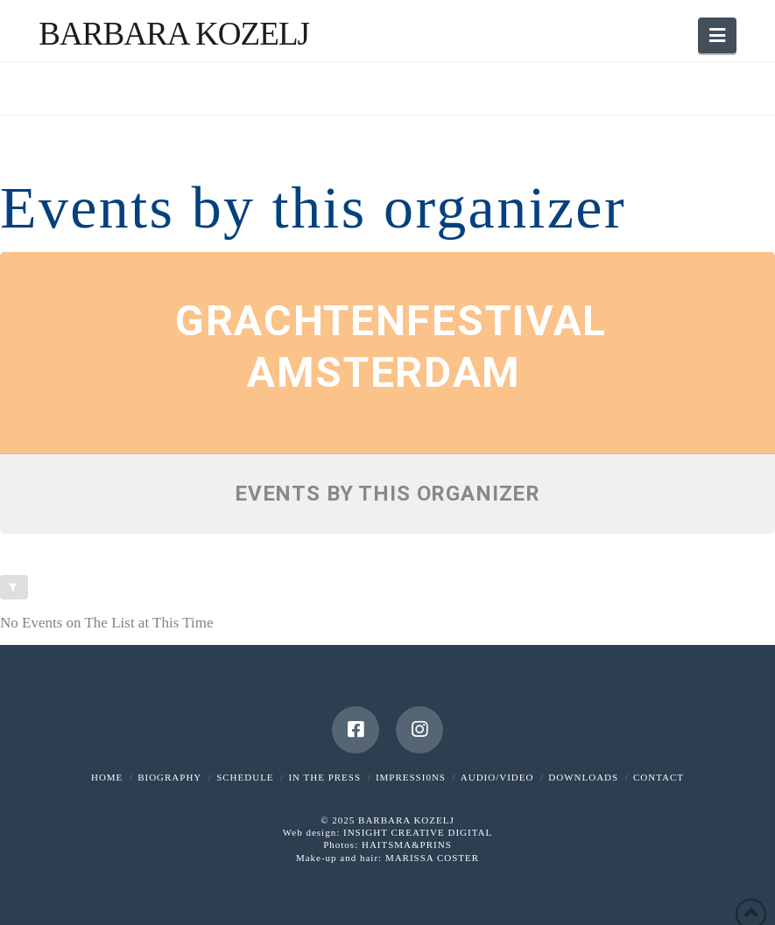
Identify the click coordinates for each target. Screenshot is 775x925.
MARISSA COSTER (432, 857)
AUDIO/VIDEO (497, 777)
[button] (717, 35)
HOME (107, 777)
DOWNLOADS (583, 777)
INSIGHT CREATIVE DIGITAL (417, 832)
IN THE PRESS (324, 777)
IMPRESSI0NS (411, 777)
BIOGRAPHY (169, 777)
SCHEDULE (244, 777)
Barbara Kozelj (174, 34)
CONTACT (658, 777)
